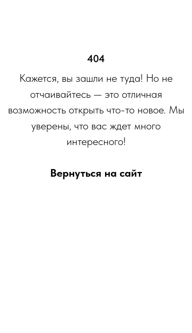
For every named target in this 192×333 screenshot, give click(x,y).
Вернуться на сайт (96, 172)
